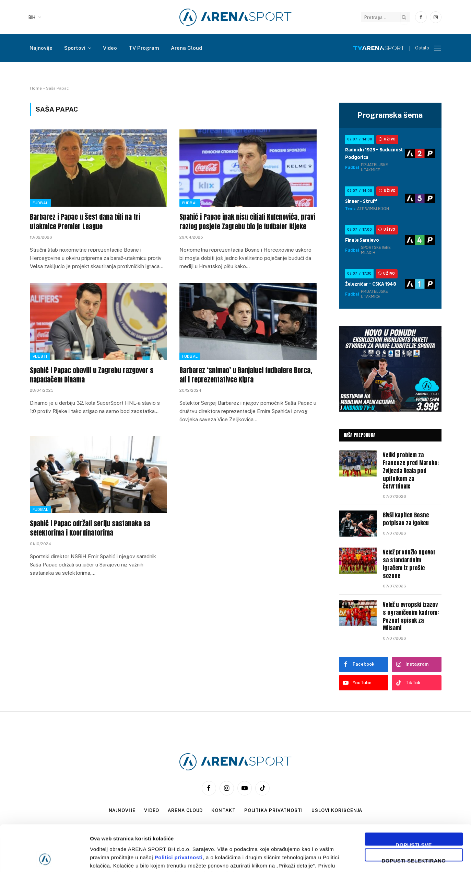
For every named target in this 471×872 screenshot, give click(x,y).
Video (110, 48)
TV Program (144, 48)
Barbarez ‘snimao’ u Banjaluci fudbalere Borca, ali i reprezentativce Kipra (245, 375)
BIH (31, 17)
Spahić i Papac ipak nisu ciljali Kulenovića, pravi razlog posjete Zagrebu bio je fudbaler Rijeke (247, 221)
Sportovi (74, 48)
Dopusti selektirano (414, 816)
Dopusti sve (414, 800)
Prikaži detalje (355, 858)
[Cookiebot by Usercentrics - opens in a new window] (44, 858)
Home (36, 88)
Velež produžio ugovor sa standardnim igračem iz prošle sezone (409, 564)
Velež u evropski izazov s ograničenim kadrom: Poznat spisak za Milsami (411, 616)
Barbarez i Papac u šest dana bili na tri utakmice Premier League (85, 221)
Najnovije (41, 48)
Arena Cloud (186, 48)
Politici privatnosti (179, 814)
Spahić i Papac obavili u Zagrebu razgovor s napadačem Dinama (91, 375)
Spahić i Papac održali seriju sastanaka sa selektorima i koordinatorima (90, 528)
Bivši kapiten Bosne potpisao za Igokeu (406, 519)
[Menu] (437, 48)
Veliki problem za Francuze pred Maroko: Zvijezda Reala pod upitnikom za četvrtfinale (411, 470)
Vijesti (40, 356)
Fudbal (40, 203)
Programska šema (390, 115)
